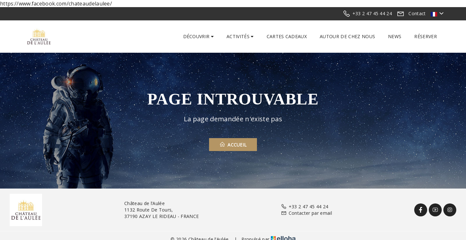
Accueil (233, 144)
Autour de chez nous (347, 36)
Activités (240, 36)
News (394, 36)
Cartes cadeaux (287, 36)
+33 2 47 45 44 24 (304, 206)
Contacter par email (306, 213)
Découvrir (198, 36)
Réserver (425, 36)
